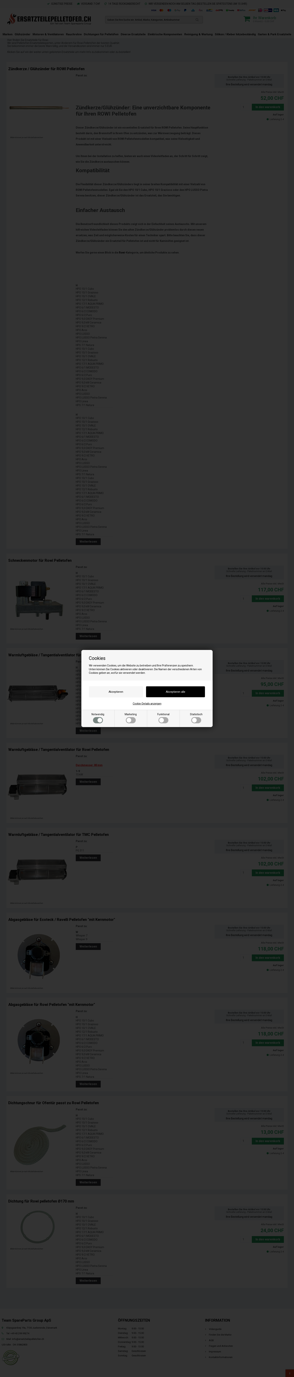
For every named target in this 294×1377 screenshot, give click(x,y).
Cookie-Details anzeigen (147, 703)
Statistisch (196, 718)
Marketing (131, 718)
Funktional (163, 718)
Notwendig (98, 718)
